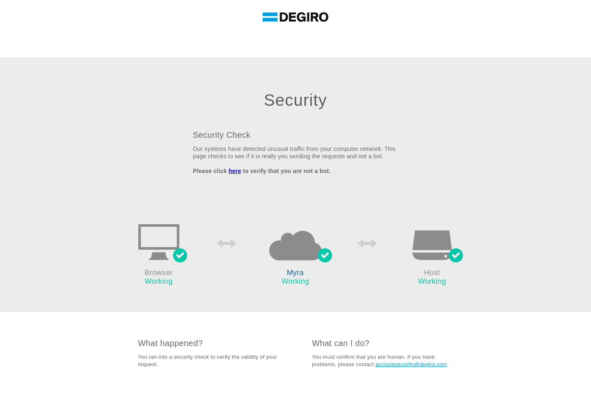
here (235, 171)
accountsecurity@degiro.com (411, 364)
